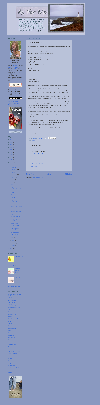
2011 (11, 152)
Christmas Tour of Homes (19, 257)
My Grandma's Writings (14, 351)
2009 (11, 157)
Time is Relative (12, 265)
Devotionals (11, 312)
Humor (10, 332)
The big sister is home (16, 206)
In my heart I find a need (14, 286)
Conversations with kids (14, 307)
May (12, 238)
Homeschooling (12, 328)
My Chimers (14, 184)
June (12, 182)
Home (49, 174)
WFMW (10, 372)
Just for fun (11, 335)
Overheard (13, 197)
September (14, 174)
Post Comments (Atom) (38, 177)
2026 (11, 139)
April (12, 240)
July (12, 180)
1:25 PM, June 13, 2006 (37, 163)
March (13, 243)
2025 (11, 142)
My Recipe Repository (13, 104)
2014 (11, 147)
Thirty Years (18, 277)
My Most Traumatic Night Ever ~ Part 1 (16, 187)
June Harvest (14, 204)
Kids (9, 339)
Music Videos (11, 349)
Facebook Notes (12, 314)
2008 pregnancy (12, 302)
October (13, 172)
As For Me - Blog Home (14, 103)
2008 (11, 160)
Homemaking (11, 325)
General (10, 323)
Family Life (11, 316)
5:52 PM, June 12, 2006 (37, 153)
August (13, 177)
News (9, 356)
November (14, 169)
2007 (11, 162)
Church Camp (14, 209)
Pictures (10, 358)
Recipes (33, 140)
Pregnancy (10, 360)
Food (9, 321)
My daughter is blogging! (14, 200)
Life (9, 342)
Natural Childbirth (12, 353)
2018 (11, 144)
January (13, 245)
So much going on (15, 216)
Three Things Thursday (13, 367)
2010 (11, 155)
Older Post (68, 174)
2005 (11, 248)
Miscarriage (11, 346)
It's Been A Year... (15, 195)
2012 (11, 149)
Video (9, 370)
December (14, 167)
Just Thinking (11, 337)
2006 (11, 165)
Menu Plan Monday (13, 344)
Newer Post (30, 174)
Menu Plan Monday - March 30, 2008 (17, 271)
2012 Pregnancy (12, 305)
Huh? (9, 330)
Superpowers (14, 214)
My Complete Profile (13, 101)
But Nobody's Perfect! (16, 211)
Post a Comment (34, 166)
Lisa (33, 149)
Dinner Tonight (14, 234)
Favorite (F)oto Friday (13, 318)
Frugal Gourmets (15, 225)
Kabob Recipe (14, 223)
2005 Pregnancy (12, 297)
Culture (10, 309)
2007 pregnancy (12, 300)
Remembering (11, 365)
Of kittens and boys (15, 232)
